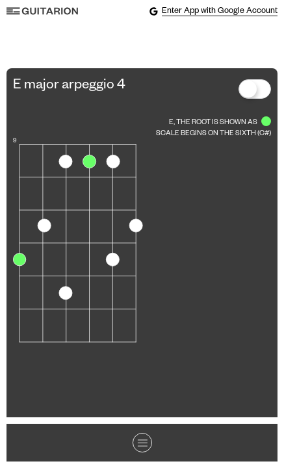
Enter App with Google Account (213, 11)
